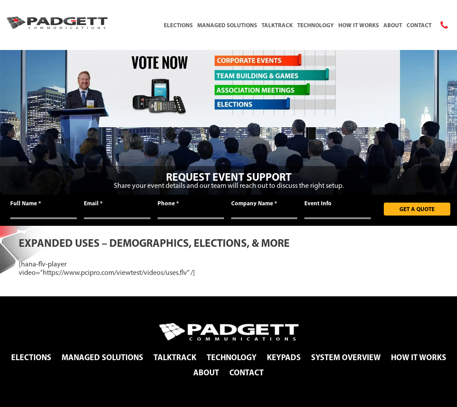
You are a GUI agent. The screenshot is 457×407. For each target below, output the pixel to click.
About (392, 25)
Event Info (318, 203)
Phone (168, 203)
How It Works (358, 25)
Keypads (284, 357)
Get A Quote (417, 208)
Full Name (25, 203)
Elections (178, 25)
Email (93, 203)
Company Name (254, 203)
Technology (315, 25)
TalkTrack (277, 25)
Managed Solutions (227, 25)
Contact (419, 25)
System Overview (346, 357)
